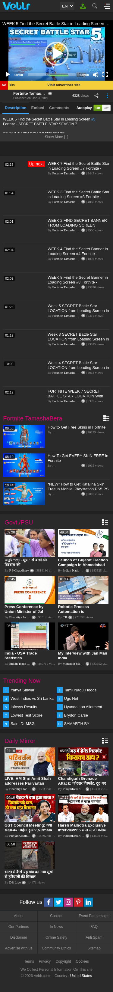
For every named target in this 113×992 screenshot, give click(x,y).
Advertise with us (19, 948)
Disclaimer (18, 937)
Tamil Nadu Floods (80, 690)
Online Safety (56, 937)
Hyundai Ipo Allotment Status (83, 707)
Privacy (45, 961)
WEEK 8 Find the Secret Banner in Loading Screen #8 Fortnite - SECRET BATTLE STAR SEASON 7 (78, 284)
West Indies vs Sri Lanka (32, 698)
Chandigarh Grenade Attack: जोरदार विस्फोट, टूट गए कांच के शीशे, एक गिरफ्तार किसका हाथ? (82, 785)
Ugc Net (71, 698)
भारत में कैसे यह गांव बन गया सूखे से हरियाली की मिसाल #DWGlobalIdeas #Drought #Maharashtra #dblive (29, 879)
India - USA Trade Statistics (21, 655)
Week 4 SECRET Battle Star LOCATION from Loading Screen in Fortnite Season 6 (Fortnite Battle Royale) (78, 370)
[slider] (52, 74)
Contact (56, 916)
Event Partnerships (94, 916)
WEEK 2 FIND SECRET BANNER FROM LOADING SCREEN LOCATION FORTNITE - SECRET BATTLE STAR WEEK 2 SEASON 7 (79, 227)
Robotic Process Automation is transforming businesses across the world (81, 613)
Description (16, 107)
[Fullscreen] (105, 75)
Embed (37, 107)
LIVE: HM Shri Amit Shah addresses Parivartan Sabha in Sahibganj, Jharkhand (28, 785)
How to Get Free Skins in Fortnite (76, 427)
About (18, 916)
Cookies (82, 961)
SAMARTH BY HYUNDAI (76, 724)
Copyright (63, 961)
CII (65, 617)
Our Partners (18, 927)
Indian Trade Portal (22, 663)
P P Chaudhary (19, 570)
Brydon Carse (76, 715)
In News (56, 927)
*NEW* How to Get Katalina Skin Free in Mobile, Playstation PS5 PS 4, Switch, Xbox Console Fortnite (78, 489)
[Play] (8, 75)
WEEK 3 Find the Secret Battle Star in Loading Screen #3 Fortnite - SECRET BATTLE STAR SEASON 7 (78, 199)
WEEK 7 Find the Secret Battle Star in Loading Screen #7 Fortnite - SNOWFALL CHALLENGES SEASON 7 (78, 170)
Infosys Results (24, 707)
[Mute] (96, 75)
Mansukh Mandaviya (77, 663)
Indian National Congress (79, 570)
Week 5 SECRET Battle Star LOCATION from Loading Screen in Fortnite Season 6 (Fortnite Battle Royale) (78, 313)
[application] (56, 54)
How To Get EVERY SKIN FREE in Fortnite (78, 458)
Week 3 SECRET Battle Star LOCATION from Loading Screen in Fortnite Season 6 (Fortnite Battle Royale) (78, 341)
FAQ (94, 927)
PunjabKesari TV (74, 789)
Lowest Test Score (26, 715)
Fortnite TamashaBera (33, 93)
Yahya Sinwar (22, 690)
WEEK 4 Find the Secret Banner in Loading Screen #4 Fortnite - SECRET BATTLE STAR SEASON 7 (78, 256)
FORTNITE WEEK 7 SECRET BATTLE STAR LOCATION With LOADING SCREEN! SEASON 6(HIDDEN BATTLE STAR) (75, 398)
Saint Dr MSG (23, 723)
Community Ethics (56, 948)
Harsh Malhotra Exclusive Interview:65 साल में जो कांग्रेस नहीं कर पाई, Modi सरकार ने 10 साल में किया (82, 832)
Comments (59, 107)
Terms (29, 961)
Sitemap (94, 948)
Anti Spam (94, 937)
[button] (57, 54)
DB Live (15, 882)
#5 (93, 119)
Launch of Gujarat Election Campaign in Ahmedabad (83, 562)
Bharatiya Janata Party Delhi (28, 617)
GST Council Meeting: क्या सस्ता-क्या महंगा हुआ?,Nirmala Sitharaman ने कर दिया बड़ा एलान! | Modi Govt (28, 832)
